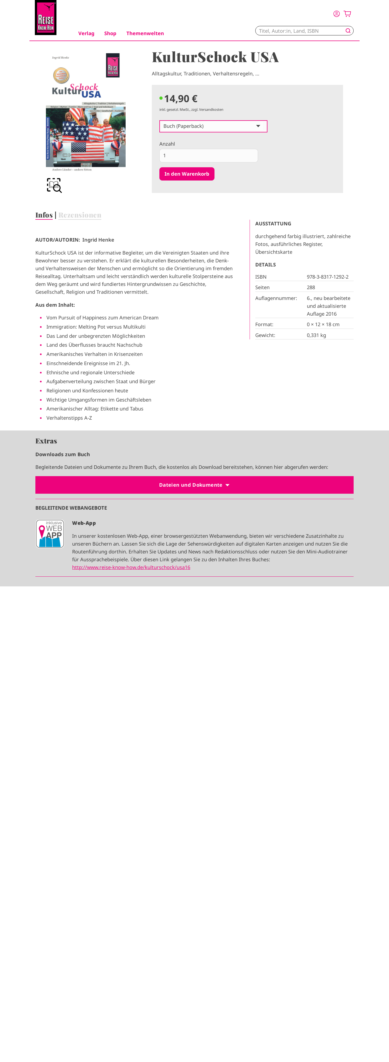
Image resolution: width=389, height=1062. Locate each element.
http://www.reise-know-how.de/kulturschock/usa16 (131, 567)
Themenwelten (145, 33)
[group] (86, 124)
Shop (110, 33)
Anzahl (167, 144)
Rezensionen (80, 214)
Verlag (86, 33)
